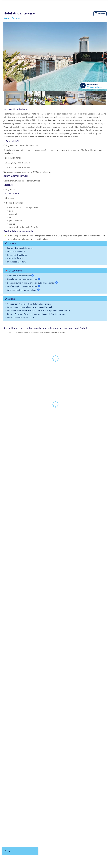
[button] (100, 13)
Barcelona (16, 18)
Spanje (6, 18)
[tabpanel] (55, 216)
